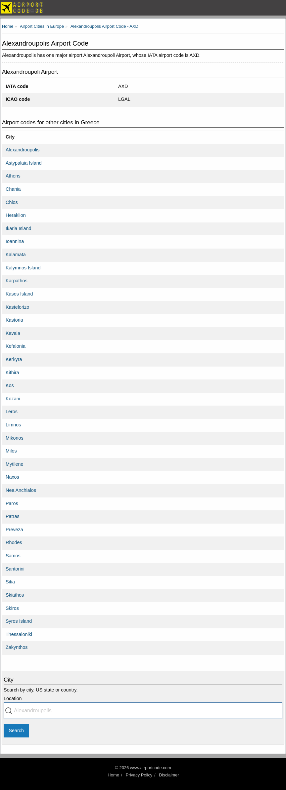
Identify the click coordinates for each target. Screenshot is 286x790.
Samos (13, 555)
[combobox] (143, 710)
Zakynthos (16, 647)
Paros (12, 503)
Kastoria (14, 320)
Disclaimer (169, 774)
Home (113, 774)
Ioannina (15, 241)
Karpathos (16, 280)
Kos (10, 385)
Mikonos (15, 438)
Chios (12, 202)
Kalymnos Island (23, 267)
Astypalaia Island (24, 163)
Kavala (13, 333)
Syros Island (19, 621)
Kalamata (16, 254)
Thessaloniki (19, 634)
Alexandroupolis (22, 149)
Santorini (15, 569)
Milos (11, 451)
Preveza (14, 529)
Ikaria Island (18, 228)
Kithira (12, 372)
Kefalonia (15, 346)
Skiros (12, 608)
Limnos (13, 424)
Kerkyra (14, 359)
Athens (13, 175)
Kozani (13, 398)
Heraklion (16, 215)
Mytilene (15, 464)
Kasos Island (19, 293)
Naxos (12, 477)
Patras (13, 516)
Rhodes (14, 542)
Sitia (10, 581)
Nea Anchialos (21, 490)
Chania (13, 189)
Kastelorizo (17, 307)
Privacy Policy (139, 774)
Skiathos (15, 595)
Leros (12, 411)
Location (13, 698)
